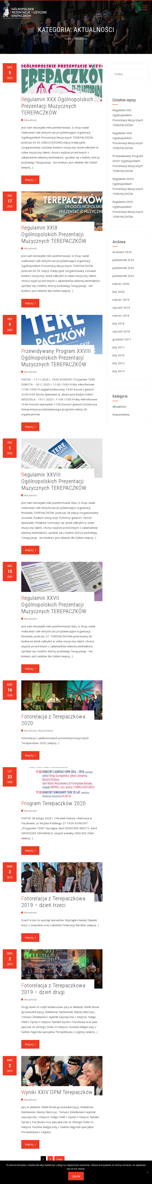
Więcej (30, 180)
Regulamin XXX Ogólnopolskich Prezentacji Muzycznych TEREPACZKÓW (57, 106)
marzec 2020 (120, 284)
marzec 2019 (120, 299)
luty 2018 (118, 323)
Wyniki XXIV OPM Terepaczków (57, 1092)
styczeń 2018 (121, 331)
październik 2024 (123, 260)
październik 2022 (123, 276)
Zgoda (76, 1176)
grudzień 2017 (121, 339)
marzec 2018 (120, 315)
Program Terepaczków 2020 (53, 803)
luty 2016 (118, 355)
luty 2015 (118, 363)
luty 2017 (118, 347)
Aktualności (30, 120)
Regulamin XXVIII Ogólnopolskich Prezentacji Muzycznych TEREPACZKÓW (53, 481)
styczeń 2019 (121, 307)
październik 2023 (123, 268)
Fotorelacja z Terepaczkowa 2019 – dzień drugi (53, 988)
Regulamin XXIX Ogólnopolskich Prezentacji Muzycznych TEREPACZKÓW (53, 234)
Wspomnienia (45, 730)
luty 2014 (118, 371)
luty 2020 (118, 291)
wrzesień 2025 (122, 252)
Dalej (59, 1159)
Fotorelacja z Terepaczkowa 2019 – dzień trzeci (53, 901)
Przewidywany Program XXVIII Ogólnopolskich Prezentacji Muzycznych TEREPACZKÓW (56, 358)
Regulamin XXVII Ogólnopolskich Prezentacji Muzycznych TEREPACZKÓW (53, 604)
